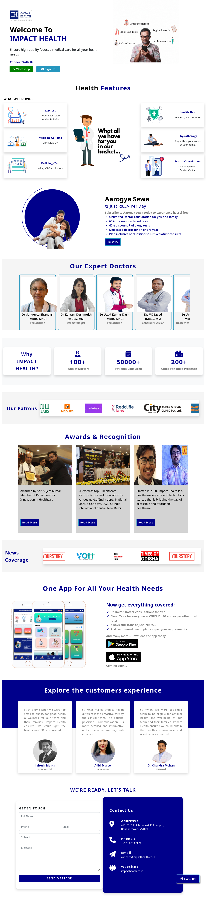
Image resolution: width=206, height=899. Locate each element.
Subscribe (113, 242)
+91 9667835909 (131, 843)
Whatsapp (21, 69)
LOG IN (188, 879)
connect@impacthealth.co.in (138, 857)
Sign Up (48, 69)
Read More (29, 522)
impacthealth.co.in (132, 871)
